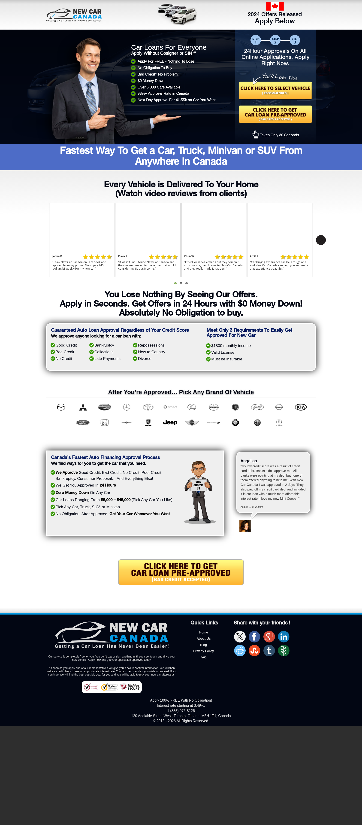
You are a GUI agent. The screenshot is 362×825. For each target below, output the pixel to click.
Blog (203, 645)
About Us (204, 639)
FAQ (203, 657)
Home (203, 632)
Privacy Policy (203, 651)
